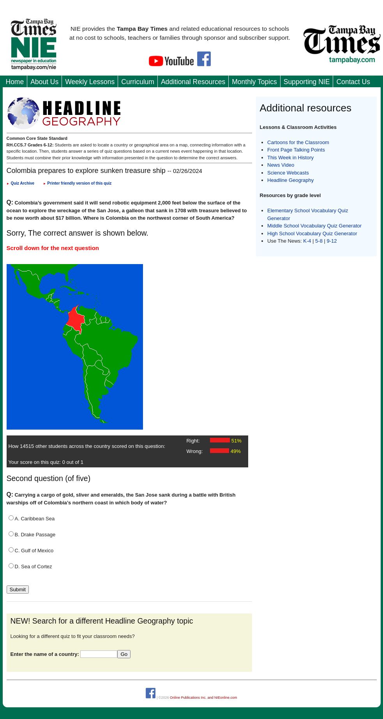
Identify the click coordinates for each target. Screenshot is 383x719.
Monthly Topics (254, 82)
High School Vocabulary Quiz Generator (312, 233)
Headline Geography (290, 180)
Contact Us (353, 82)
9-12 (332, 241)
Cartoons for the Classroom (298, 142)
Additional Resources (193, 82)
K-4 (307, 241)
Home (15, 82)
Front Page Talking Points (296, 150)
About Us (44, 82)
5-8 (319, 241)
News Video (280, 165)
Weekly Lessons (90, 82)
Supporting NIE (307, 82)
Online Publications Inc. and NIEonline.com (203, 697)
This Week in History (290, 157)
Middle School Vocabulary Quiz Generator (314, 226)
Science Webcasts (288, 173)
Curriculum (137, 82)
